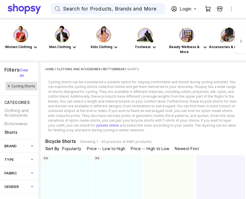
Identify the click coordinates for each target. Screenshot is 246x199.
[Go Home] (29, 8)
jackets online (107, 125)
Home (49, 69)
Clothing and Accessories (78, 69)
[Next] (240, 41)
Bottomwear (113, 69)
